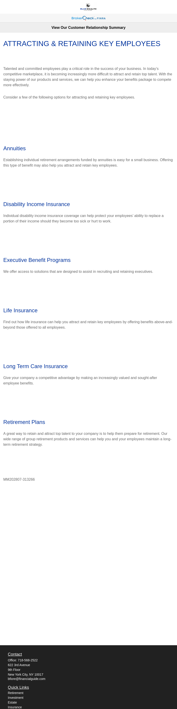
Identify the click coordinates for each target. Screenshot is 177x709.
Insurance (15, 707)
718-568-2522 (28, 660)
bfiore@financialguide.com (26, 679)
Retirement (15, 693)
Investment (15, 697)
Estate (12, 702)
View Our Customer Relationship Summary (88, 28)
